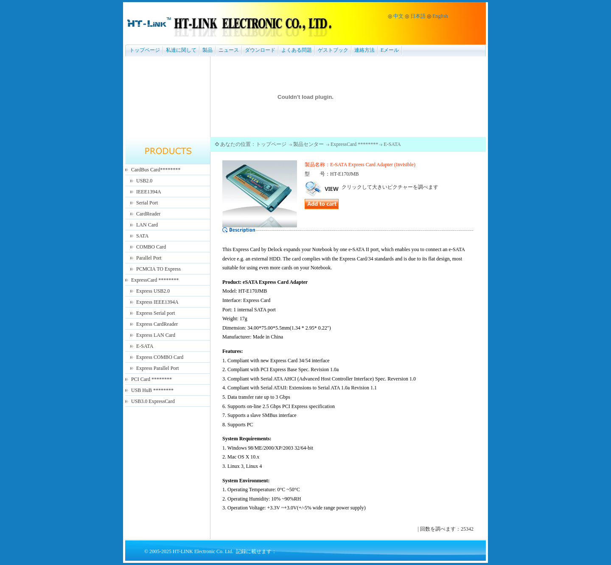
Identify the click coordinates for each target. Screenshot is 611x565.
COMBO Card (151, 247)
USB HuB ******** (152, 390)
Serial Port (147, 203)
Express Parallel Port (157, 368)
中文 (398, 16)
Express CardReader (157, 324)
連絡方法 (364, 50)
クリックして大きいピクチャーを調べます (371, 187)
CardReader (148, 214)
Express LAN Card (155, 335)
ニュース (229, 50)
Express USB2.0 (153, 291)
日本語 (418, 16)
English (440, 16)
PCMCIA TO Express (158, 269)
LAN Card (147, 225)
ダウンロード (260, 50)
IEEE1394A (148, 192)
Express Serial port (155, 313)
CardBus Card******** (155, 170)
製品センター (309, 144)
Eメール (390, 50)
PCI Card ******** (151, 379)
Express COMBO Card (159, 357)
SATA (142, 236)
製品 (207, 50)
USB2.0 (144, 181)
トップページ (144, 50)
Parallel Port (149, 258)
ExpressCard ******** (155, 280)
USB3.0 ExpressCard (153, 401)
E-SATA (144, 346)
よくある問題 (296, 50)
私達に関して (181, 50)
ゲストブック (333, 50)
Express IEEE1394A (157, 302)
